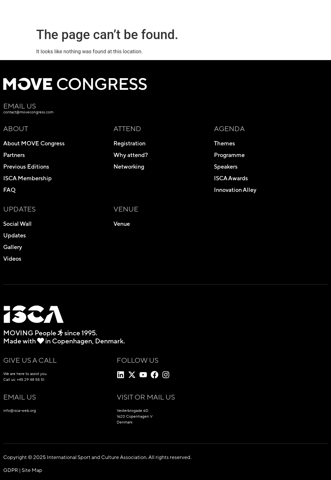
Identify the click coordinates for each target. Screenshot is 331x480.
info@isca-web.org (19, 410)
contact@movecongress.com (28, 112)
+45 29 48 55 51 (30, 379)
